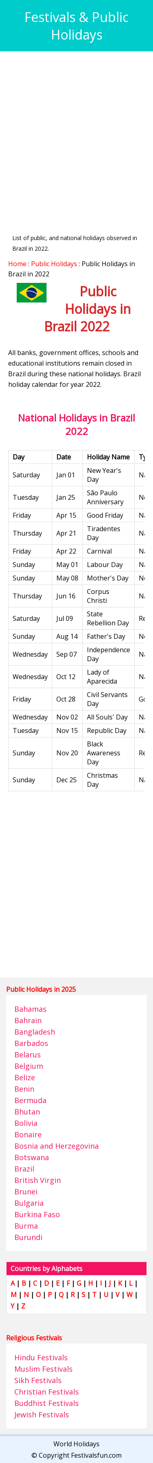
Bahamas (30, 1009)
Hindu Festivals (41, 1357)
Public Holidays (54, 263)
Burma (26, 1226)
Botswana (31, 1157)
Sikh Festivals (38, 1380)
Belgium (28, 1066)
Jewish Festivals (41, 1414)
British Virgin (37, 1180)
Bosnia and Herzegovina (56, 1146)
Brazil (24, 1169)
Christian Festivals (46, 1392)
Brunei (26, 1191)
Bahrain (28, 1020)
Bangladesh (34, 1032)
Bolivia (26, 1123)
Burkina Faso (37, 1214)
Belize (24, 1077)
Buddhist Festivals (46, 1403)
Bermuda (30, 1100)
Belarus (27, 1054)
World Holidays (76, 1443)
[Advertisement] (76, 136)
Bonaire (28, 1134)
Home (17, 263)
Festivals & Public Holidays (76, 25)
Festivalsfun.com (96, 1455)
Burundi (28, 1237)
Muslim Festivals (43, 1369)
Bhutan (27, 1112)
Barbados (31, 1043)
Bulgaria (29, 1203)
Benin (24, 1089)
